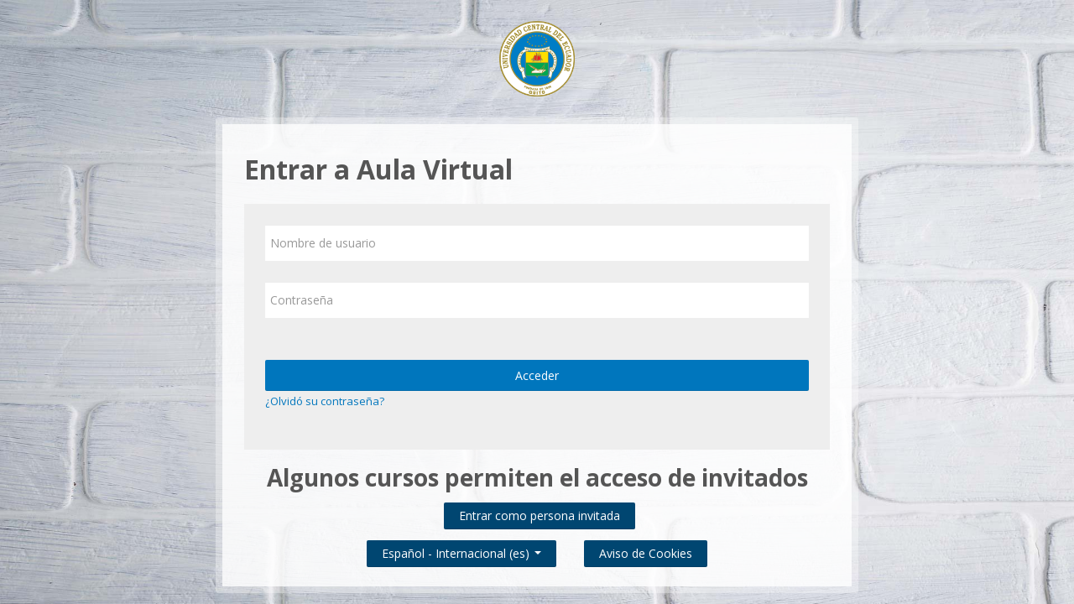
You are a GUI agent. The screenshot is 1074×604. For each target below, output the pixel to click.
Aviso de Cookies (645, 553)
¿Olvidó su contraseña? (324, 401)
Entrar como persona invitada (539, 515)
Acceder (537, 375)
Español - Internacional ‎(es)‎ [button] (461, 550)
